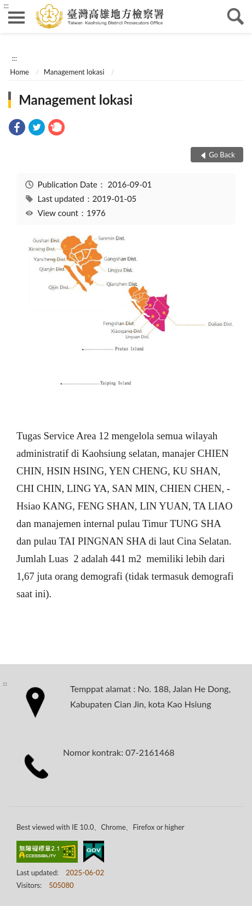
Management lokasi (74, 71)
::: (6, 5)
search (235, 16)
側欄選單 (16, 18)
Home (19, 71)
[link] (17, 128)
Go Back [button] (222, 154)
